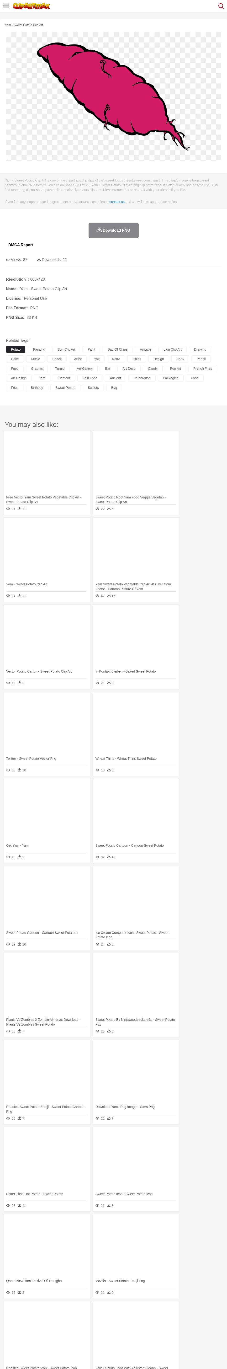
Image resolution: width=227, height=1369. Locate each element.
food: (9, 1338)
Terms (21, 1359)
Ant (22, 1317)
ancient (115, 378)
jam (42, 378)
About (9, 1359)
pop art (175, 368)
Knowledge (149, 1331)
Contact (56, 1359)
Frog (145, 1317)
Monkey (194, 1317)
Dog (92, 1317)
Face (199, 1324)
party (180, 359)
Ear (108, 1324)
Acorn (23, 1309)
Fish (136, 1317)
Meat (94, 1338)
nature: (10, 1309)
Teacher (39, 1331)
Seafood (122, 1338)
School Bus (122, 1331)
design (158, 359)
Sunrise (165, 1309)
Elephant (124, 1317)
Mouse (206, 1317)
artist (78, 359)
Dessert (48, 1338)
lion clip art (172, 349)
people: (11, 1324)
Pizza (174, 1338)
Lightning (140, 1309)
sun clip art (66, 349)
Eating (186, 1338)
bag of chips (117, 349)
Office (199, 1331)
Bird (39, 1317)
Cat (62, 1317)
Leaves (48, 1309)
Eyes (117, 1324)
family (54, 1324)
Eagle (112, 1317)
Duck (102, 1317)
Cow (84, 1317)
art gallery (85, 368)
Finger (209, 1324)
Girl (159, 1324)
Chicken (72, 1317)
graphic (37, 368)
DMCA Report (20, 245)
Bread (197, 1338)
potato (16, 349)
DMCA (71, 1359)
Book (50, 1331)
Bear (31, 1317)
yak (97, 359)
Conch (73, 1309)
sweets (93, 388)
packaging (171, 378)
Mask (23, 1324)
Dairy (36, 1338)
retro (116, 359)
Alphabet (212, 1331)
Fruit (85, 1338)
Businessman (82, 1324)
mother (66, 1324)
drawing (200, 349)
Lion (183, 1317)
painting (39, 349)
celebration (142, 378)
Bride (43, 1324)
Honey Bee (159, 1317)
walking (129, 1324)
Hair (150, 1324)
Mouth (188, 1324)
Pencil (92, 1331)
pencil (201, 359)
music (35, 359)
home (141, 1324)
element (64, 378)
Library (163, 1331)
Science (176, 1331)
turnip (59, 368)
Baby (33, 1324)
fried (15, 368)
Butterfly (51, 1317)
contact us (117, 202)
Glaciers (115, 1309)
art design (18, 378)
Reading (79, 1331)
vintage (145, 349)
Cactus (60, 1309)
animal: (11, 1317)
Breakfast (23, 1338)
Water (192, 1309)
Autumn (35, 1309)
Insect (173, 1317)
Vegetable (137, 1338)
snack (57, 359)
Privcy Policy (38, 1359)
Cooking (209, 1338)
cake (15, 359)
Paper (188, 1331)
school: (11, 1331)
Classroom (63, 1331)
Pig (216, 1317)
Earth (83, 1309)
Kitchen (151, 1338)
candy (153, 368)
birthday (37, 388)
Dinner (164, 1338)
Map (135, 1331)
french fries (202, 368)
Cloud (212, 1309)
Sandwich (107, 1338)
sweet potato (65, 388)
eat (107, 368)
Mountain (179, 1309)
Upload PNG (88, 1359)
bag (114, 388)
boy (167, 1324)
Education (105, 1331)
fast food (89, 378)
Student (25, 1331)
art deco (128, 368)
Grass (127, 1309)
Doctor (99, 1324)
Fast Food (72, 1338)
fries (14, 388)
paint (91, 349)
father (177, 1324)
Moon (153, 1309)
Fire (92, 1309)
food (195, 378)
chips (136, 359)
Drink (59, 1338)
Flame (102, 1309)
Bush (202, 1309)
